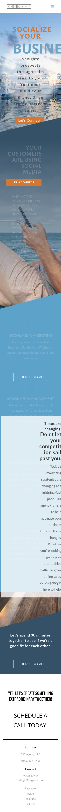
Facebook (30, 788)
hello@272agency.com (31, 780)
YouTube (31, 798)
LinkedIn (30, 804)
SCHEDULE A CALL (30, 377)
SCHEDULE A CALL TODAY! (30, 720)
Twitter (30, 793)
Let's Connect (29, 120)
